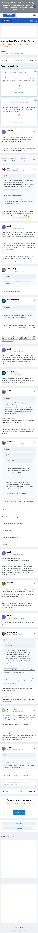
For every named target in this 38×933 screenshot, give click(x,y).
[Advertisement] (19, 31)
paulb (9, 226)
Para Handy (11, 269)
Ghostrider (13, 72)
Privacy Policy (19, 928)
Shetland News (19, 53)
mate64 (10, 583)
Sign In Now (19, 813)
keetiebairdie (12, 709)
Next (31, 60)
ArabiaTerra (12, 632)
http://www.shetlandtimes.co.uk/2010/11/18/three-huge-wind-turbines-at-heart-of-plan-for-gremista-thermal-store (19, 187)
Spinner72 (13, 102)
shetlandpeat (12, 168)
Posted (15, 133)
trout (5, 51)
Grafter (10, 131)
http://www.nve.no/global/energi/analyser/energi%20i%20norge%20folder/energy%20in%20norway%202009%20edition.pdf (19, 339)
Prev (6, 60)
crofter (10, 391)
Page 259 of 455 (19, 60)
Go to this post (19, 92)
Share (19, 823)
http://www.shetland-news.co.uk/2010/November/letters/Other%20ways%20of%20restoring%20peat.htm (19, 420)
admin (17, 82)
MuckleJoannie (13, 300)
